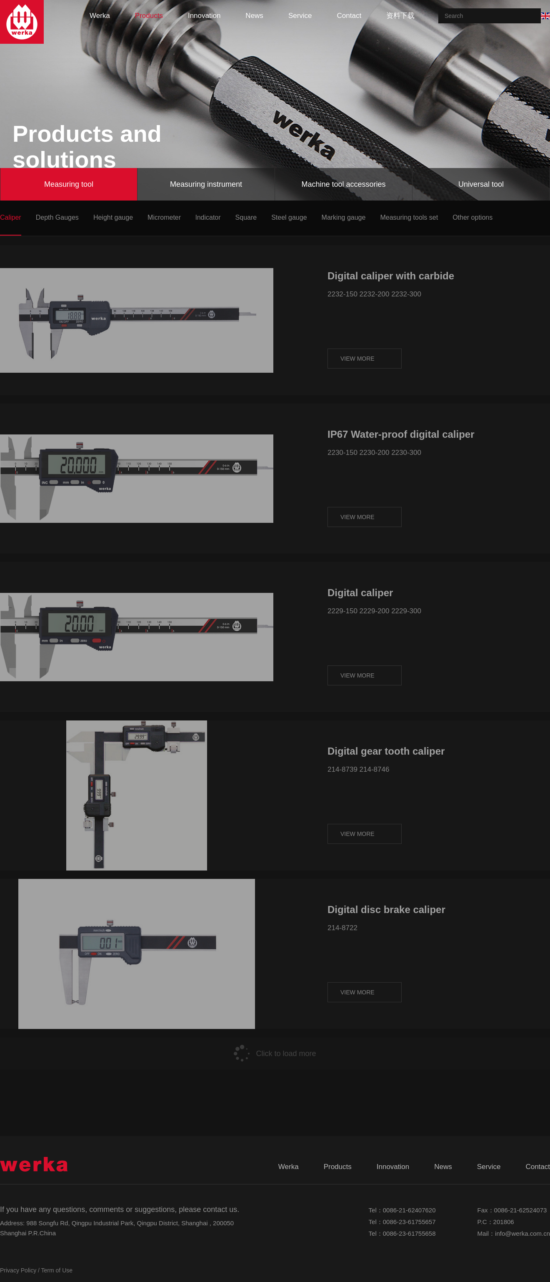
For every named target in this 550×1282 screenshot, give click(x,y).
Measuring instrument (206, 184)
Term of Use (56, 1270)
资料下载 (400, 16)
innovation (204, 16)
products (149, 16)
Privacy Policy (18, 1270)
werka (100, 16)
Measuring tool (68, 184)
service (300, 16)
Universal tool (481, 184)
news (254, 16)
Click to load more (275, 1039)
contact (349, 16)
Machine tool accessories (343, 184)
